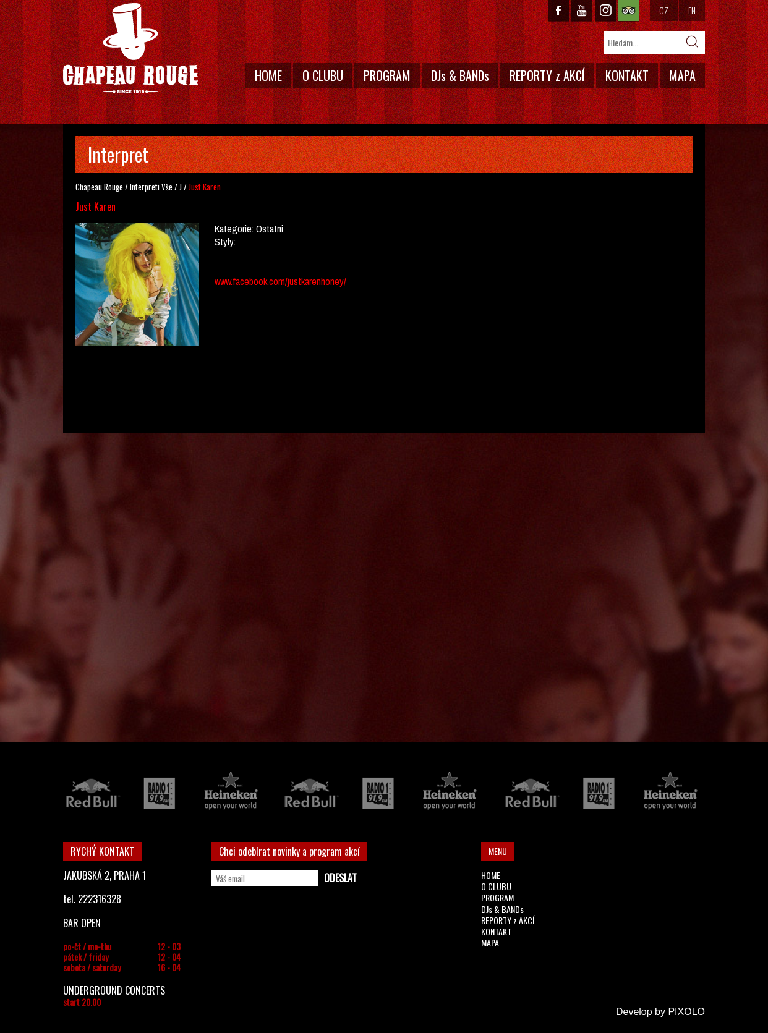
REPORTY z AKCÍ (547, 75)
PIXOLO (686, 1011)
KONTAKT (627, 75)
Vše (167, 187)
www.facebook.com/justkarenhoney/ (280, 281)
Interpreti (145, 187)
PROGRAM (387, 75)
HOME (268, 75)
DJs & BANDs (460, 75)
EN (692, 10)
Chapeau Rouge (99, 187)
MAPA (682, 75)
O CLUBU (322, 75)
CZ (663, 10)
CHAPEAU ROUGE (130, 48)
